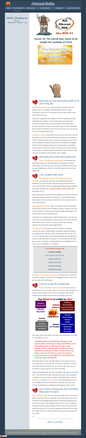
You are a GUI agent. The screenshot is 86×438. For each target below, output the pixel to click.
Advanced (11, 10)
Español (55, 430)
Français (50, 430)
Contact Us (65, 430)
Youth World (24, 430)
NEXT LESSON (55, 422)
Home (7, 10)
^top (33, 416)
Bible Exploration (43, 430)
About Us (60, 430)
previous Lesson (51, 380)
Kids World (30, 430)
